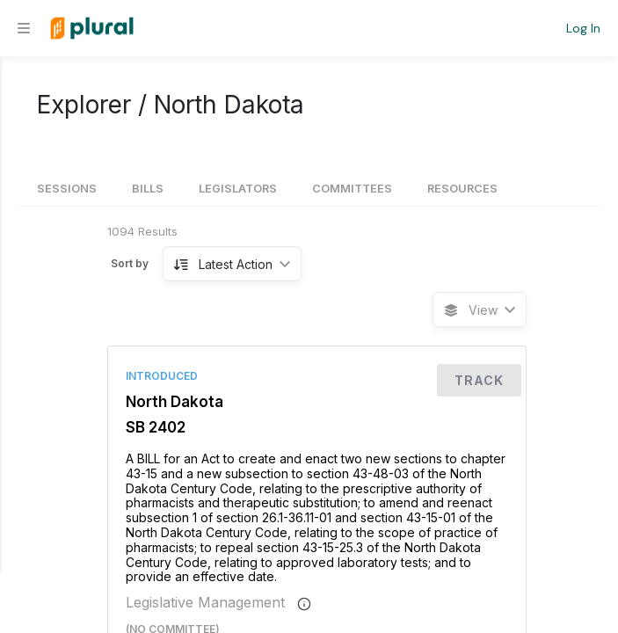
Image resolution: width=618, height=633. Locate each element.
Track (479, 380)
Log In (583, 28)
